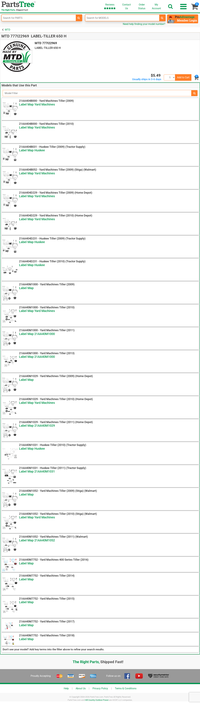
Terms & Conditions (125, 688)
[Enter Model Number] (122, 18)
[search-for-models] (162, 18)
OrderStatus (141, 6)
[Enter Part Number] (39, 18)
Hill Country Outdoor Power (97, 700)
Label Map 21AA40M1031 (37, 471)
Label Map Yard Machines (37, 104)
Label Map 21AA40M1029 (37, 425)
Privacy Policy (100, 688)
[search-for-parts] (79, 18)
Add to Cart (183, 77)
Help (66, 688)
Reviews (110, 6)
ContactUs (126, 6)
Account (156, 6)
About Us (81, 688)
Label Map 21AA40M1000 (37, 334)
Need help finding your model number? (144, 24)
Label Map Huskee (32, 150)
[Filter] (97, 93)
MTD (7, 29)
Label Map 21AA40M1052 (37, 540)
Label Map (26, 288)
